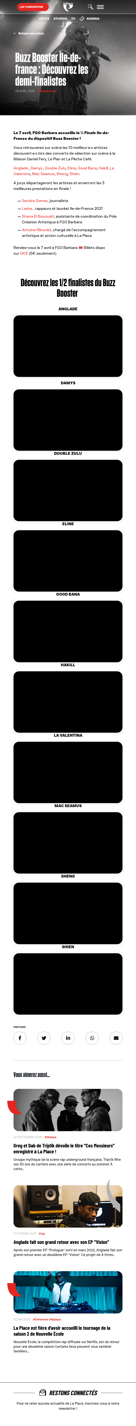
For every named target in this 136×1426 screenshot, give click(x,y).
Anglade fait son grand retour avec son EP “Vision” (61, 1242)
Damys (37, 168)
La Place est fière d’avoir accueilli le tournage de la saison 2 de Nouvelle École (62, 1330)
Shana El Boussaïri (38, 216)
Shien (74, 174)
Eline (72, 168)
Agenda (89, 18)
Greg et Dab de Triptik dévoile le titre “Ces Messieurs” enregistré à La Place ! (64, 1148)
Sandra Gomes (35, 200)
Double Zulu (55, 168)
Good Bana (87, 168)
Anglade (21, 168)
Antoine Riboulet (36, 230)
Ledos (27, 208)
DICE (24, 253)
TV (73, 19)
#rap (53, 91)
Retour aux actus (29, 33)
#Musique (43, 91)
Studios (60, 19)
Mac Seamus (43, 174)
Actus (44, 19)
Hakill (103, 168)
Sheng (62, 174)
